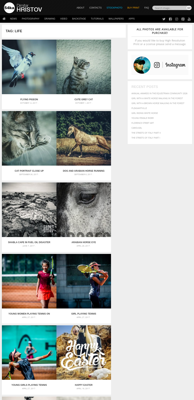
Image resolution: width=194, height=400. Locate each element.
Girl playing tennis (63, 202)
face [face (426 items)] (185, 317)
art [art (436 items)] (143, 310)
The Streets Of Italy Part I (145, 137)
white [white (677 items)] (146, 332)
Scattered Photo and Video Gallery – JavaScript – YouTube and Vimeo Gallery (34, 311)
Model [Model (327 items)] (143, 325)
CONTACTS (95, 7)
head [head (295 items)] (164, 321)
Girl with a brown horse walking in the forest (157, 103)
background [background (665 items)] (167, 310)
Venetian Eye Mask (66, 387)
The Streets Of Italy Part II (146, 132)
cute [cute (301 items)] (141, 318)
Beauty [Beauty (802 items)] (153, 314)
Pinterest (106, 369)
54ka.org (35, 395)
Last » (82, 275)
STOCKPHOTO (115, 7)
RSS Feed (82, 387)
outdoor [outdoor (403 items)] (168, 324)
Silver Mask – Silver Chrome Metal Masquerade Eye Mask (34, 324)
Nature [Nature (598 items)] (152, 324)
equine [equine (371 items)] (178, 318)
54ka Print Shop (12, 354)
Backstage (79, 18)
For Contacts (58, 373)
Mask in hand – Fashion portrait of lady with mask (33, 320)
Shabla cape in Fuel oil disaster (64, 144)
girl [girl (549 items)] (154, 321)
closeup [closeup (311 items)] (185, 314)
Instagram (107, 364)
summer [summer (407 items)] (136, 332)
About (53, 354)
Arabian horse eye (105, 144)
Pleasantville (139, 108)
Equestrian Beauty (43, 387)
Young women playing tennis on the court (22, 202)
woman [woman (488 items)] (156, 332)
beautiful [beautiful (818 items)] (139, 314)
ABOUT (80, 7)
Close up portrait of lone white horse (105, 260)
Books (54, 364)
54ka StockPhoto (13, 359)
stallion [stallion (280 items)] (178, 329)
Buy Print (133, 7)
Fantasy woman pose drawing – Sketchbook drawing (97, 315)
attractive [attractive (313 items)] (151, 310)
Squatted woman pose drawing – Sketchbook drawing (97, 324)
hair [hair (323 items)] (160, 321)
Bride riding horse (64, 260)
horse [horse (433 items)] (171, 321)
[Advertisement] (98, 289)
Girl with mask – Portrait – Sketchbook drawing (95, 320)
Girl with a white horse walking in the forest (157, 98)
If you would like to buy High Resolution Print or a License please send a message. (159, 36)
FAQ (146, 7)
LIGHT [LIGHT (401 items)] (179, 321)
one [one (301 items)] (160, 325)
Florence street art (142, 122)
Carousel (136, 127)
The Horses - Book (14, 368)
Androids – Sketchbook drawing (86, 311)
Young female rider (142, 118)
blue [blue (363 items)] (170, 314)
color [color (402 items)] (135, 318)
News (13, 18)
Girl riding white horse (144, 113)
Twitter (105, 354)
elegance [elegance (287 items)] (155, 318)
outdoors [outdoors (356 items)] (180, 325)
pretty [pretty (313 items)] (166, 328)
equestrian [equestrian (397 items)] (167, 318)
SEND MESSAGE (166, 365)
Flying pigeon (22, 86)
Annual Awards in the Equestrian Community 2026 (159, 93)
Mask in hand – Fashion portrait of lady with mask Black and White (34, 315)
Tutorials (97, 18)
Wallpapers (116, 18)
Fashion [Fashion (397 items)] (136, 321)
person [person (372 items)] (144, 328)
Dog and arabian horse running (22, 144)
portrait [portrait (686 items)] (155, 328)
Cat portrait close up (105, 86)
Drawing (49, 18)
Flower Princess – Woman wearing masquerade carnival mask (34, 329)
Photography (30, 18)
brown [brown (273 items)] (177, 315)
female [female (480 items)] (146, 321)
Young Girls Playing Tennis (105, 202)
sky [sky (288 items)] (171, 329)
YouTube (106, 374)
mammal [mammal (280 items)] (135, 325)
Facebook (106, 359)
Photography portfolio (18, 364)
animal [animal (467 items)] (136, 310)
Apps (132, 18)
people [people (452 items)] (135, 328)
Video (63, 18)
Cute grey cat (64, 86)
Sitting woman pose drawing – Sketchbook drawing (97, 329)
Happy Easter (22, 260)
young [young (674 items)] (166, 332)
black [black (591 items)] (163, 314)
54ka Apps (9, 373)
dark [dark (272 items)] (147, 318)
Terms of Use (56, 395)
